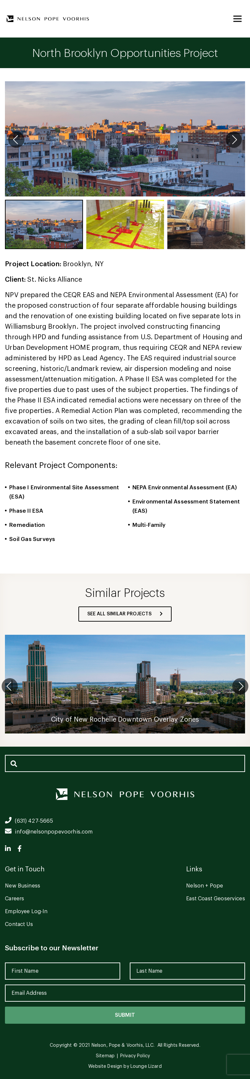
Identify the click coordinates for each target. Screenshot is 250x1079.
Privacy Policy (135, 1056)
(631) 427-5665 (29, 821)
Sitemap (105, 1056)
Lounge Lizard (146, 1066)
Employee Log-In (26, 911)
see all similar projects (125, 614)
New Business (22, 885)
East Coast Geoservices (215, 898)
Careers (14, 898)
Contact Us (19, 924)
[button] (234, 140)
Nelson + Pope (204, 885)
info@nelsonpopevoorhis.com (49, 832)
